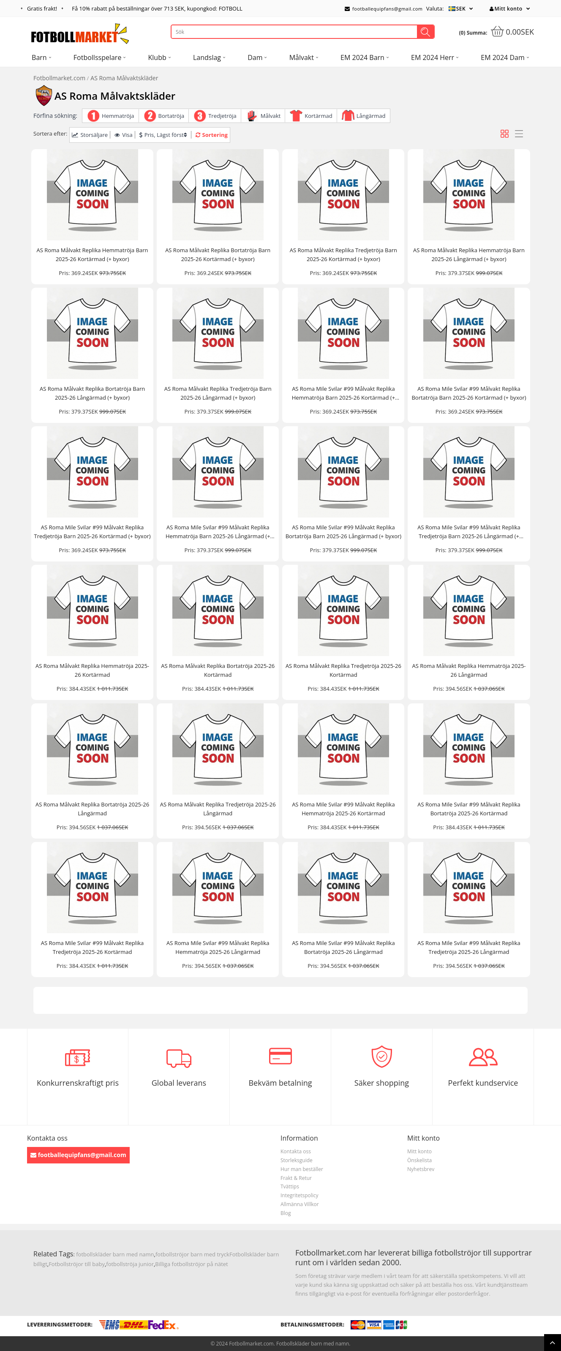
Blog (285, 1213)
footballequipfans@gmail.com (383, 8)
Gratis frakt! (42, 8)
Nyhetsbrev (420, 1169)
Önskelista (419, 1160)
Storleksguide (296, 1160)
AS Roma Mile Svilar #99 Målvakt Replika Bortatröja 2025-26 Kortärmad (468, 809)
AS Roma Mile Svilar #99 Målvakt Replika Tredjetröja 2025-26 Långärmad (468, 947)
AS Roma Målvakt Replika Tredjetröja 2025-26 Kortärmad (343, 670)
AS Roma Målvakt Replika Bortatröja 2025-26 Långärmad (92, 809)
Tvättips (289, 1186)
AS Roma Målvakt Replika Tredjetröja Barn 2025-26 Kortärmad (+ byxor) (343, 254)
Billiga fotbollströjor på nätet (191, 1264)
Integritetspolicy (299, 1195)
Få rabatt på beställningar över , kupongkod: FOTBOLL (157, 8)
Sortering (212, 135)
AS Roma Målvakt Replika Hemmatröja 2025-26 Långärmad (469, 670)
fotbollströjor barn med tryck (192, 1254)
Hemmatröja (118, 116)
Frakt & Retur (296, 1178)
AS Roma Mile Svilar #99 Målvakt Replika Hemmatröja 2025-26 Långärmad (218, 947)
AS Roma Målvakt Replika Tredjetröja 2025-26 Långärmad (218, 809)
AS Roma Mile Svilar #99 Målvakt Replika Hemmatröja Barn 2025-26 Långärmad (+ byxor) (218, 532)
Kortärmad (318, 116)
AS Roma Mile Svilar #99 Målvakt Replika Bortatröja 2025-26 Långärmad (343, 947)
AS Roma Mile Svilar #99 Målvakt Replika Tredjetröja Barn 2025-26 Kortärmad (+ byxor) (92, 531)
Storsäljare (90, 135)
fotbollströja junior (130, 1264)
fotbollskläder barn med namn (115, 1254)
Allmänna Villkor (299, 1204)
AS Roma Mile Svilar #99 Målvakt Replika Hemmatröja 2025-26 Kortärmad (343, 809)
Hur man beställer (301, 1169)
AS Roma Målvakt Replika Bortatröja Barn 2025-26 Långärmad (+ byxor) (92, 393)
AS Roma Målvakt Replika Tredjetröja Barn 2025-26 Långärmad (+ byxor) (218, 393)
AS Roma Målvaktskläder (124, 78)
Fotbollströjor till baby (77, 1264)
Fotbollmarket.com (59, 78)
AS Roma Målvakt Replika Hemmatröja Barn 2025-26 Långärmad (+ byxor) (469, 254)
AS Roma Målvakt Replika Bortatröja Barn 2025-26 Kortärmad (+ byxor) (217, 254)
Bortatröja (171, 116)
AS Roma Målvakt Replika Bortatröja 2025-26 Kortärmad (218, 670)
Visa (123, 135)
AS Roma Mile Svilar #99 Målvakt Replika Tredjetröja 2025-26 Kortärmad (92, 947)
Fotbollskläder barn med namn (312, 1343)
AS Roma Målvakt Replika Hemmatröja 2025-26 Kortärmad (92, 670)
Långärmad (371, 116)
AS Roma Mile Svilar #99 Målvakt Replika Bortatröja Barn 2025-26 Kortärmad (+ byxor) (468, 393)
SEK (461, 8)
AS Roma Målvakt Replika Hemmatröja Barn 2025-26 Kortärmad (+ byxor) (92, 254)
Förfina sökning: (55, 116)
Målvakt (270, 116)
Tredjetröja (222, 116)
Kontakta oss (295, 1151)
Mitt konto (506, 8)
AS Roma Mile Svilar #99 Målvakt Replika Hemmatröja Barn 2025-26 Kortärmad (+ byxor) (343, 393)
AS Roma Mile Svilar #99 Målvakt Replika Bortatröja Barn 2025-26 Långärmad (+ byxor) (344, 531)
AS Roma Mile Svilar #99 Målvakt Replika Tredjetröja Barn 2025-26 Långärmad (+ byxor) (468, 532)
